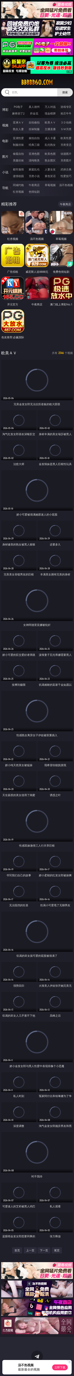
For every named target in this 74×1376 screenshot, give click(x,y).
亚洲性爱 (18, 138)
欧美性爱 (66, 138)
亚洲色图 (34, 154)
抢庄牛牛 (66, 113)
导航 (5, 188)
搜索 (65, 92)
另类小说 (34, 176)
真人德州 (34, 107)
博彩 (5, 109)
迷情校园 (18, 176)
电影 (5, 141)
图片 (5, 156)
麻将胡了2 (18, 113)
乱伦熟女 (50, 145)
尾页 (57, 1250)
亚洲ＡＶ (18, 122)
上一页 (30, 1250)
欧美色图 (50, 154)
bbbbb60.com (37, 82)
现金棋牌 (50, 113)
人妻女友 (50, 169)
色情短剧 (34, 191)
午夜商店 (34, 185)
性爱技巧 (66, 176)
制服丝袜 (18, 145)
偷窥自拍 (18, 154)
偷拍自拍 (34, 138)
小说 (5, 172)
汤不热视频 (66, 185)
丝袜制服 (34, 129)
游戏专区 (66, 107)
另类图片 (66, 160)
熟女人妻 (18, 129)
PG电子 (18, 107)
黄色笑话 (50, 176)
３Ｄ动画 (66, 122)
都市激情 (18, 169)
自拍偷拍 (34, 122)
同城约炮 (18, 185)
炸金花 (34, 113)
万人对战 (50, 107)
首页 (17, 1250)
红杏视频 (18, 191)
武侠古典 (66, 169)
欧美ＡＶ (50, 122)
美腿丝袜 (18, 160)
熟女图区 (50, 160)
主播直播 (50, 129)
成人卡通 (50, 138)
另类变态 (66, 145)
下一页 (44, 1250)
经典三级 (34, 145)
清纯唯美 (34, 160)
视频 (5, 125)
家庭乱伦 (34, 169)
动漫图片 (66, 154)
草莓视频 (50, 185)
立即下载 (59, 1367)
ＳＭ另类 (66, 129)
